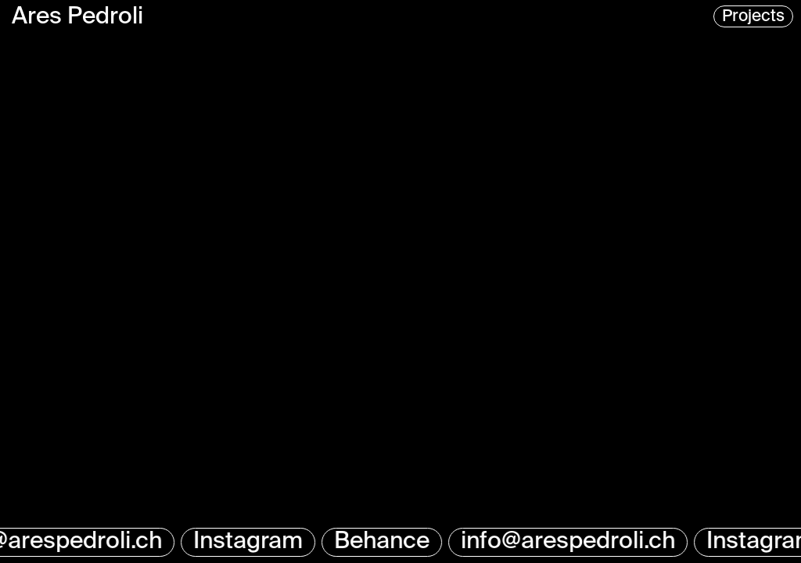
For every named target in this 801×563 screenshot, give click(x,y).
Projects (753, 17)
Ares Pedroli (77, 17)
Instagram (249, 542)
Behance (383, 542)
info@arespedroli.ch (569, 542)
